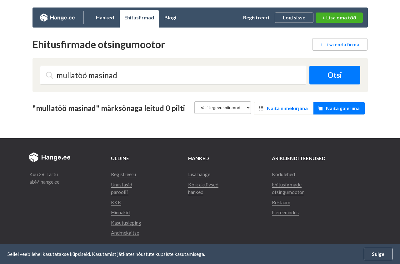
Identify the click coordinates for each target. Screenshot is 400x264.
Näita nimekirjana (288, 107)
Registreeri (256, 17)
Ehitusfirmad (145, 17)
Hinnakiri (121, 210)
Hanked (111, 17)
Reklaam (281, 200)
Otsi (334, 74)
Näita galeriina (344, 107)
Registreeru (123, 173)
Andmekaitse (125, 230)
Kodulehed (283, 173)
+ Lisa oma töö (339, 17)
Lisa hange (199, 173)
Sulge (378, 254)
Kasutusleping (126, 220)
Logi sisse (294, 17)
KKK (116, 200)
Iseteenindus (285, 210)
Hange (60, 18)
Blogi (176, 17)
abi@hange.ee (44, 180)
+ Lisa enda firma (339, 44)
